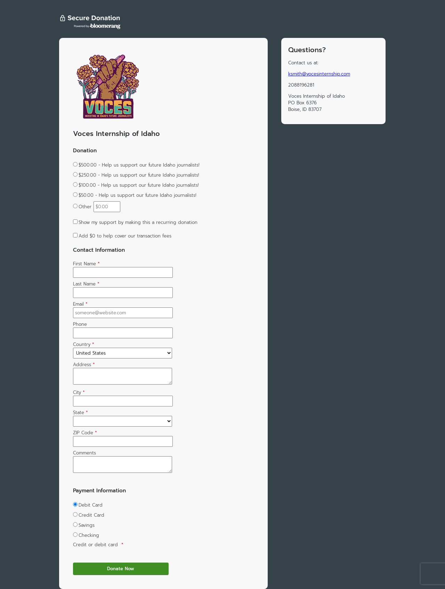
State (80, 412)
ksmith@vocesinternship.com (319, 74)
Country (83, 344)
